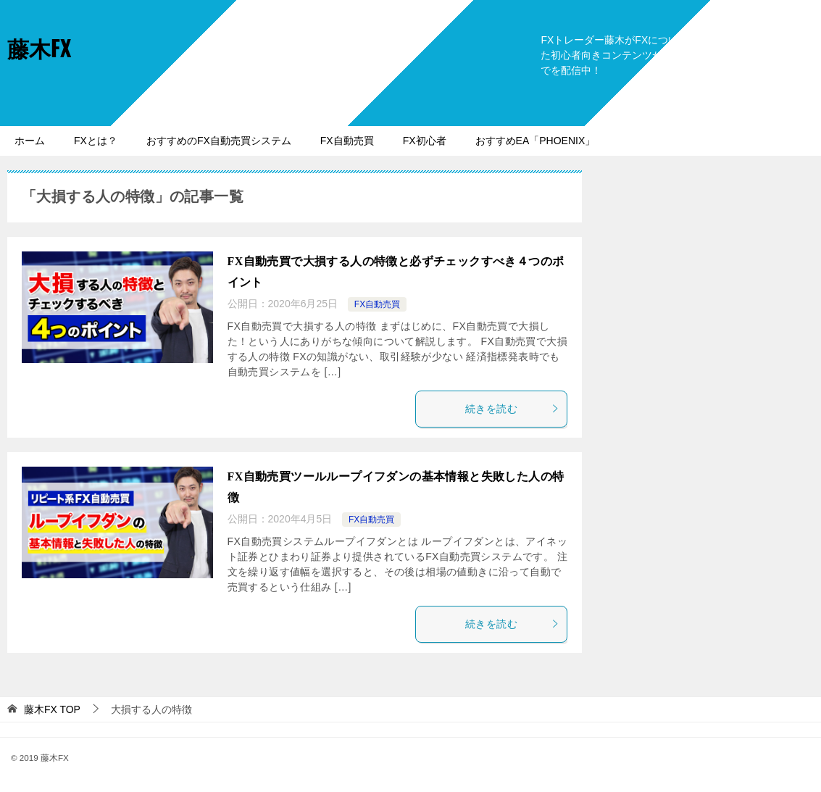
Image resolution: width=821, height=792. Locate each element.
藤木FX (39, 47)
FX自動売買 (347, 140)
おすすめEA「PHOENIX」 (535, 140)
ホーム (29, 140)
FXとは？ (95, 140)
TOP (52, 709)
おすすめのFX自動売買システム (218, 140)
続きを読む (512, 408)
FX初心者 (424, 140)
